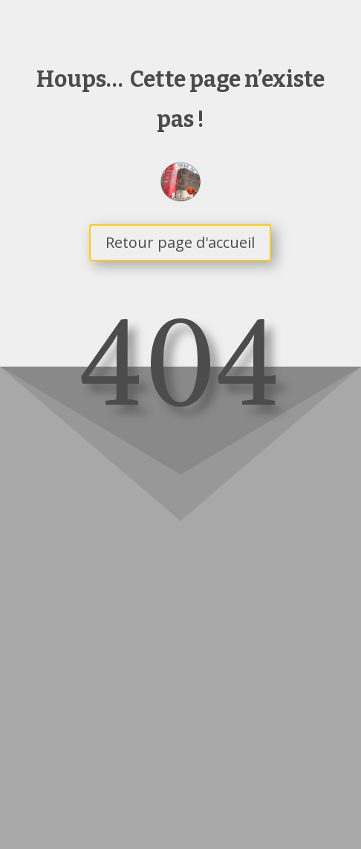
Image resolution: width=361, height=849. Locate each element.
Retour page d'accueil (180, 242)
